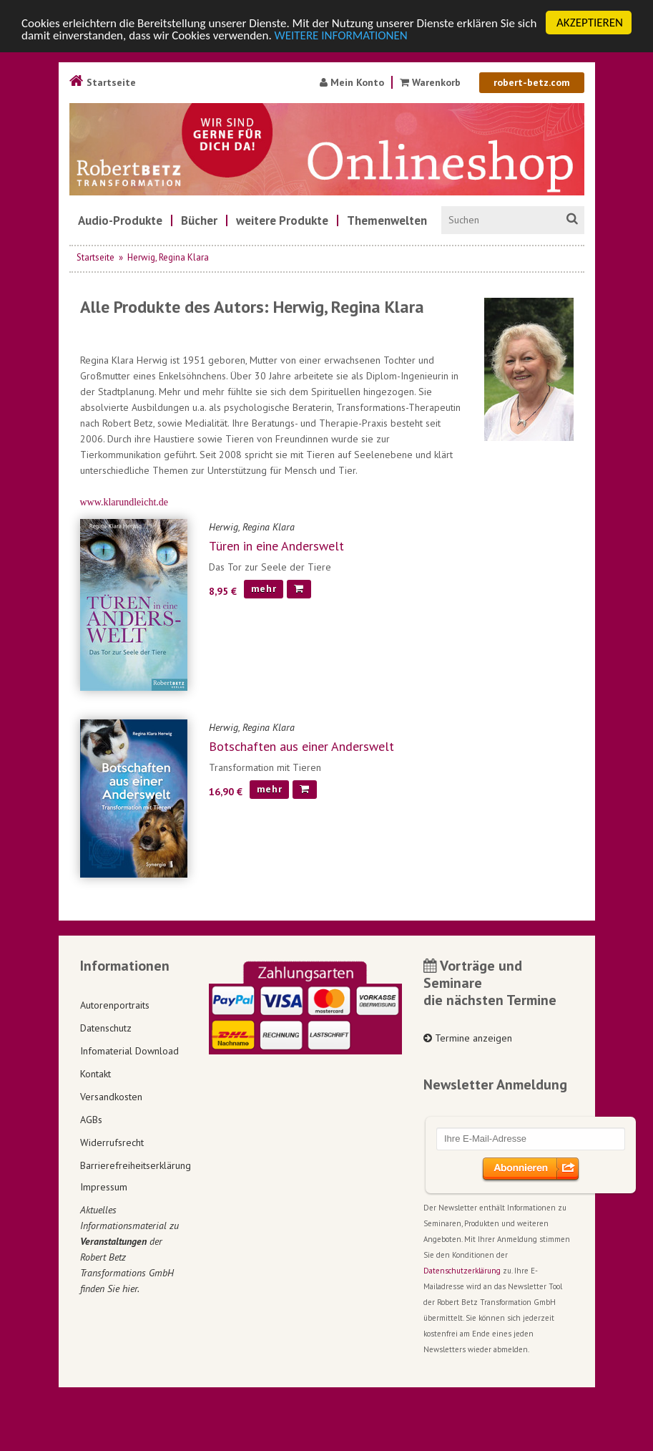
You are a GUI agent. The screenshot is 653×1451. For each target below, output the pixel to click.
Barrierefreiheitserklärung (133, 1165)
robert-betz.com (532, 82)
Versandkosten (111, 1096)
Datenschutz (106, 1027)
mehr (264, 588)
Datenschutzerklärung (462, 1271)
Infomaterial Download (129, 1050)
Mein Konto (352, 82)
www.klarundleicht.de (124, 502)
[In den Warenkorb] (299, 589)
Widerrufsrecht (112, 1142)
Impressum (103, 1186)
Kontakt (95, 1073)
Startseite (102, 82)
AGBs (91, 1119)
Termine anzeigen (467, 1038)
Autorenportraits (114, 1005)
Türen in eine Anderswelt (276, 546)
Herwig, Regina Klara (168, 257)
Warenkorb (430, 82)
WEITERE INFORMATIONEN (341, 35)
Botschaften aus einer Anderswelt (301, 746)
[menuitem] (120, 220)
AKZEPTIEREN (589, 22)
